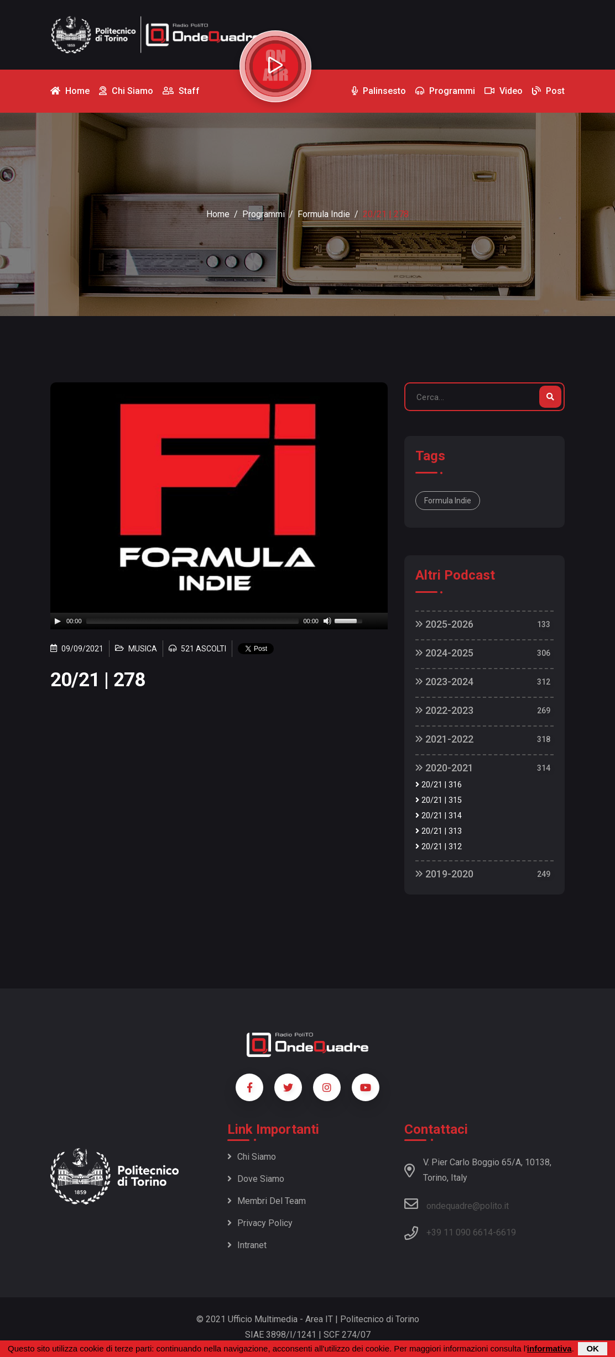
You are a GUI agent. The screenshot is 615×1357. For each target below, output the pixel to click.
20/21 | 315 (438, 800)
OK (592, 1348)
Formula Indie (324, 214)
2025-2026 (444, 624)
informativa (549, 1348)
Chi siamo (251, 1156)
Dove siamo (255, 1179)
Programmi (263, 214)
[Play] (57, 621)
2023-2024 (444, 681)
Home (218, 214)
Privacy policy (260, 1223)
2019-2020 (444, 874)
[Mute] (327, 621)
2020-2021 (444, 768)
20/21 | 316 (438, 785)
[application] (219, 621)
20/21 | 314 (438, 815)
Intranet (247, 1245)
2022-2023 (444, 710)
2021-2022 (444, 739)
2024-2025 (444, 653)
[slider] (192, 621)
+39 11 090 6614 (459, 1232)
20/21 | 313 (438, 831)
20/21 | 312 (438, 846)
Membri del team (266, 1201)
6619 (506, 1232)
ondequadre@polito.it (456, 1204)
